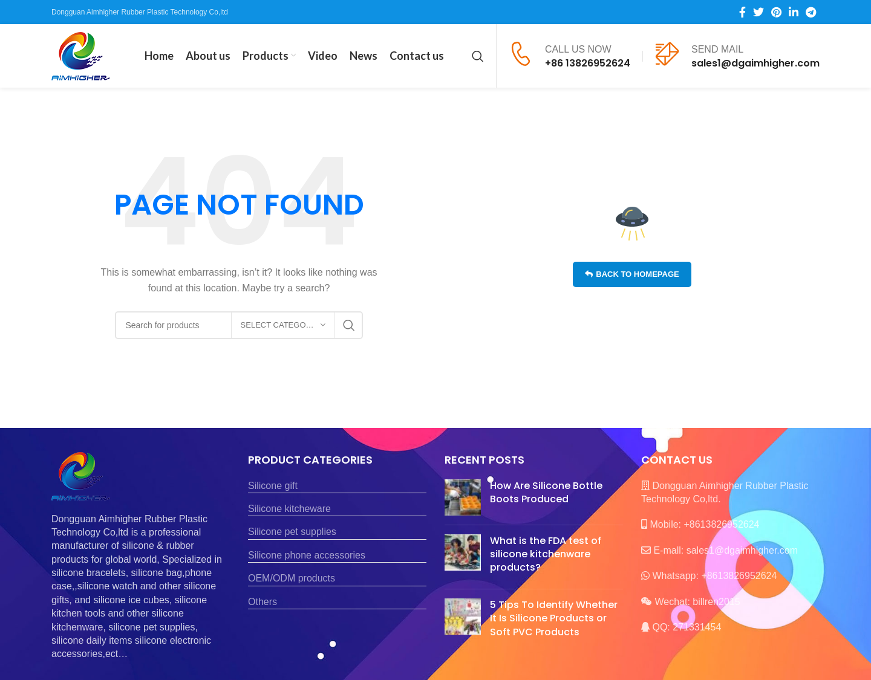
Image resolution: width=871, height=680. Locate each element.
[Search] (478, 56)
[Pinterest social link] (776, 12)
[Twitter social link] (758, 12)
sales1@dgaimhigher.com (755, 63)
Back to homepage (632, 274)
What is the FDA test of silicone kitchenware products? (545, 554)
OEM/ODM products (291, 578)
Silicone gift (273, 486)
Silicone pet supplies (292, 531)
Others (262, 602)
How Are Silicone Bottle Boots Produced (546, 492)
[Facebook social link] (742, 12)
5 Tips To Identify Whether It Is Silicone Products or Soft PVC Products (554, 618)
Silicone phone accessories (306, 555)
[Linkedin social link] (793, 12)
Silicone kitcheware (289, 509)
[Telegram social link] (811, 12)
